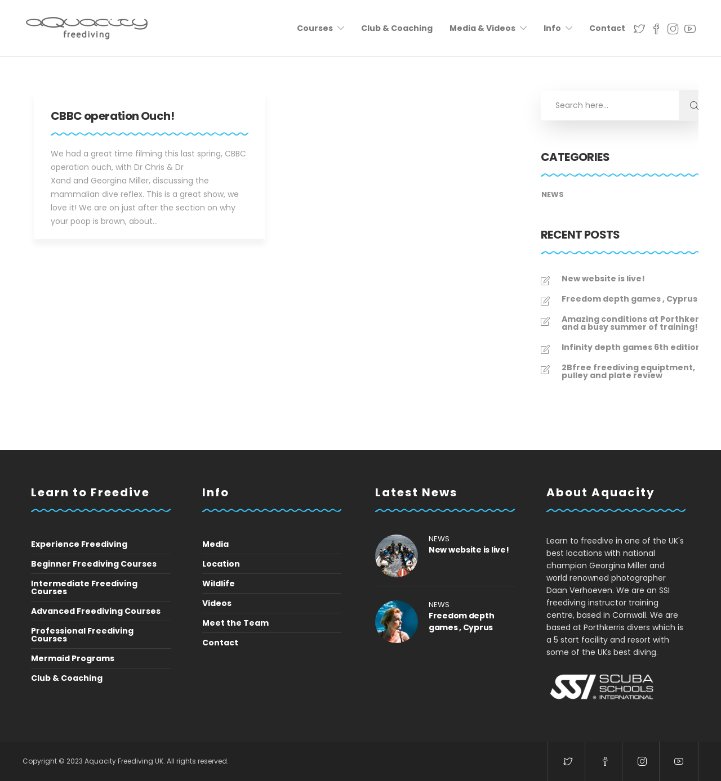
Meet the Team (235, 623)
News (552, 195)
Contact (607, 28)
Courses (315, 28)
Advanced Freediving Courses (96, 611)
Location (221, 564)
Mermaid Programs (72, 658)
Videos (217, 603)
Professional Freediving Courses (82, 635)
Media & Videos (482, 28)
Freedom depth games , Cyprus (629, 299)
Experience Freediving (79, 544)
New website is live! (603, 278)
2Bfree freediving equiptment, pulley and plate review (628, 371)
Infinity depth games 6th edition (631, 347)
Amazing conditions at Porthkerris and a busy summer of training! (636, 323)
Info (552, 28)
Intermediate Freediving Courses (84, 587)
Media (215, 544)
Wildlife (218, 583)
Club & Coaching (397, 28)
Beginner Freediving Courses (94, 564)
